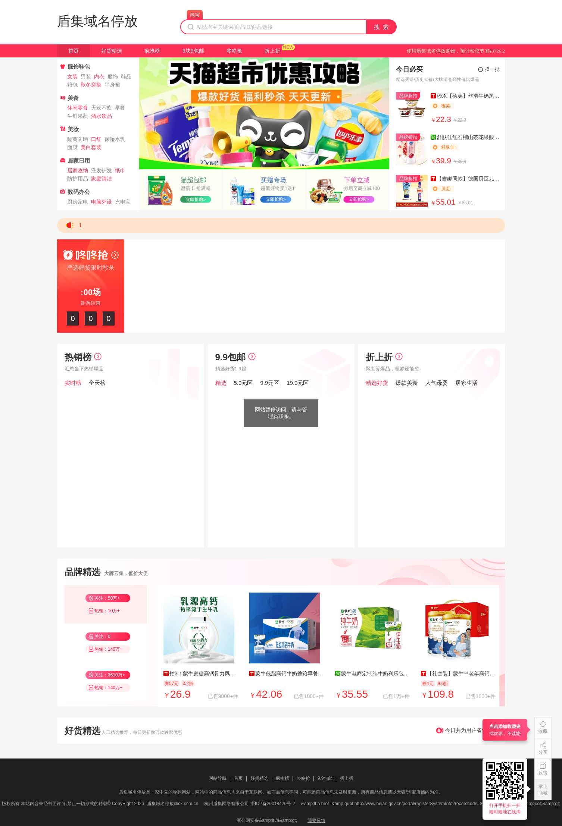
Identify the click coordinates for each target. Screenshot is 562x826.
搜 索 (382, 27)
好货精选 (111, 51)
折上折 (272, 51)
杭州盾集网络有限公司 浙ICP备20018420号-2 (249, 803)
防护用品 (77, 179)
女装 (72, 76)
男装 (86, 76)
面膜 (72, 147)
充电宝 (123, 202)
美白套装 (91, 147)
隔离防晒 (77, 139)
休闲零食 (77, 108)
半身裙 (112, 85)
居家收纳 (77, 170)
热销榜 (83, 357)
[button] (264, 162)
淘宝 (195, 15)
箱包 (72, 85)
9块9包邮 (193, 51)
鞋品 (126, 76)
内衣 (99, 76)
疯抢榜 (152, 51)
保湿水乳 (114, 139)
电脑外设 (101, 202)
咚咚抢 (234, 51)
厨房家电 (77, 202)
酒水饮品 (101, 116)
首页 (73, 51)
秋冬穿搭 (91, 85)
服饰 (112, 76)
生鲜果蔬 (77, 116)
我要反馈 (316, 820)
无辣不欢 (101, 108)
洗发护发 (101, 170)
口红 (96, 139)
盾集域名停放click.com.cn (172, 803)
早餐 (120, 108)
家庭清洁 (101, 179)
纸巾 (120, 170)
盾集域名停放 (97, 21)
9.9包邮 (235, 357)
